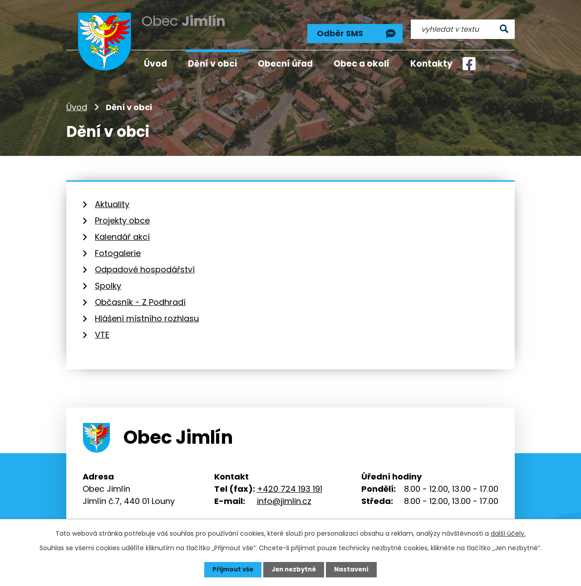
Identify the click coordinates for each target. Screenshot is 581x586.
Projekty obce (122, 215)
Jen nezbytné (294, 569)
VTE (102, 329)
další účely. (508, 533)
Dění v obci (212, 64)
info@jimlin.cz (284, 495)
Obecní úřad (285, 64)
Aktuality (112, 199)
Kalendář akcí (122, 231)
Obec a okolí (361, 64)
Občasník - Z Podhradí (140, 297)
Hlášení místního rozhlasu (147, 313)
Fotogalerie (118, 248)
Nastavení (354, 569)
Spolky (108, 280)
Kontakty (431, 64)
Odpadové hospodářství (145, 264)
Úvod (76, 101)
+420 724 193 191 (289, 483)
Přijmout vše (230, 569)
